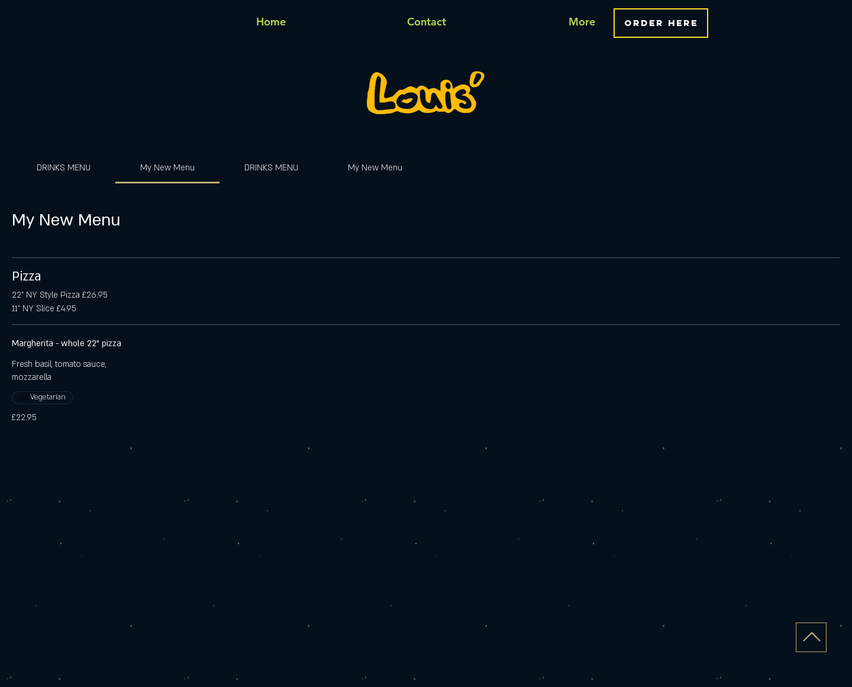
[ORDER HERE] (661, 23)
